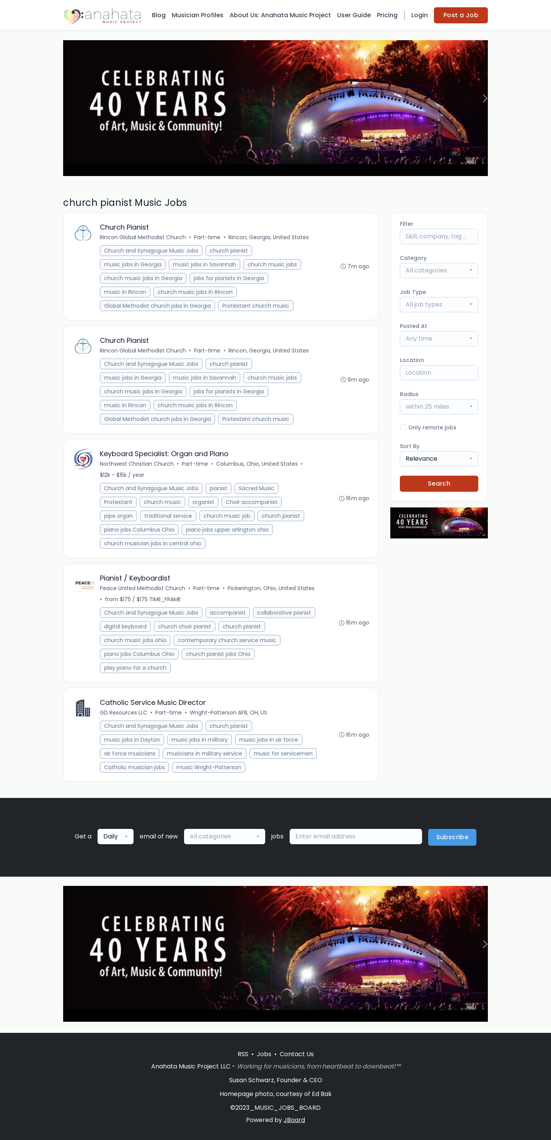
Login (419, 15)
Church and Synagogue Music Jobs (151, 251)
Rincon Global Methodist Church (143, 237)
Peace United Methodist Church (143, 590)
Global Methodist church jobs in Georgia (157, 306)
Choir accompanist (252, 503)
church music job (227, 517)
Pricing (387, 15)
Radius (409, 394)
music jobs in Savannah (204, 265)
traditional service (168, 517)
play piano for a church (135, 669)
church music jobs (272, 265)
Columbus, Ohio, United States (257, 465)
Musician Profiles (197, 15)
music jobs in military (200, 741)
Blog (159, 15)
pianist (219, 489)
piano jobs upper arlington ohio (227, 531)
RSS (243, 1054)
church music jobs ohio (135, 642)
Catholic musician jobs (134, 769)
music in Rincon (125, 292)
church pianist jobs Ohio (218, 655)
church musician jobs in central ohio (153, 544)
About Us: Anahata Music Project (280, 15)
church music (162, 503)
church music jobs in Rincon (195, 292)
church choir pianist (185, 628)
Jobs (264, 1054)
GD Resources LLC (124, 714)
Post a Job (460, 15)
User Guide (354, 15)
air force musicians (130, 755)
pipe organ (118, 517)
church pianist (229, 251)
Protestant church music (256, 306)
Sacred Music (257, 489)
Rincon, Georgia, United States (269, 237)
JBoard (294, 1120)
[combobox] (439, 270)
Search (439, 483)
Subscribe (452, 839)
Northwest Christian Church (137, 465)
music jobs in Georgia (133, 265)
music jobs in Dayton (132, 741)
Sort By (409, 446)
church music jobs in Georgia (143, 278)
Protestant (118, 503)
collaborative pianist (284, 614)
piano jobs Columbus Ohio (139, 531)
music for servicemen (283, 755)
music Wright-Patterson (209, 769)
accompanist (228, 614)
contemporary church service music (227, 642)
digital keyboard (125, 628)
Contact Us (297, 1054)
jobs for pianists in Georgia (229, 278)
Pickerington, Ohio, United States (271, 590)
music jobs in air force (269, 741)
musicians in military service (205, 755)
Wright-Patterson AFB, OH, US (228, 714)
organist (204, 503)
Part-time (207, 237)
